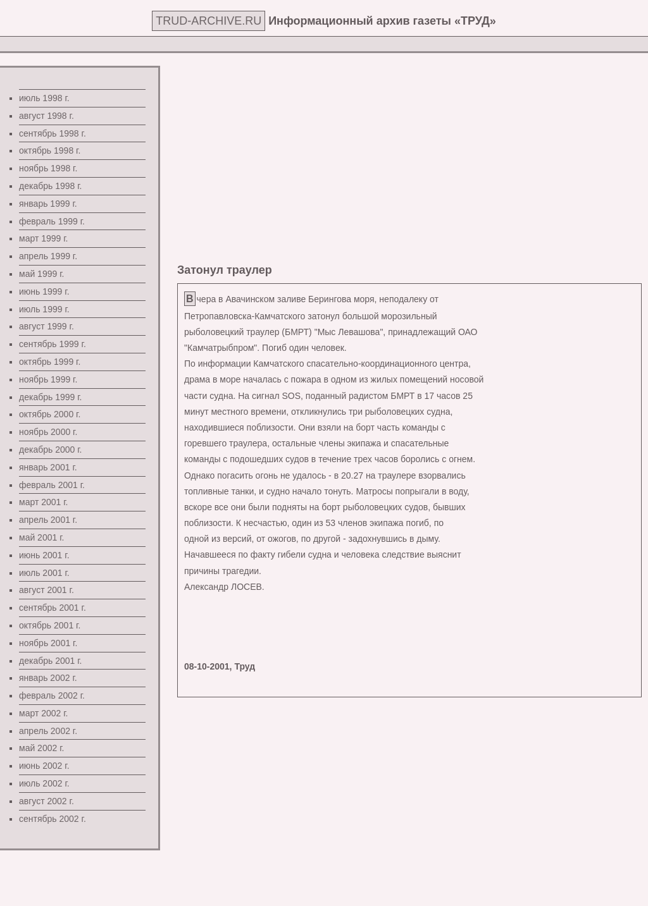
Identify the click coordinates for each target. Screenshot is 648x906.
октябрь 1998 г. (49, 150)
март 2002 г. (43, 713)
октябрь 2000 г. (49, 414)
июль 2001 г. (44, 573)
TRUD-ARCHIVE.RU (208, 21)
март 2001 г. (43, 502)
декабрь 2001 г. (50, 661)
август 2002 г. (46, 801)
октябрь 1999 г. (49, 362)
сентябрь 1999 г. (52, 344)
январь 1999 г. (48, 204)
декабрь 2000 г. (50, 449)
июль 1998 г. (44, 98)
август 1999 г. (46, 326)
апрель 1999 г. (48, 256)
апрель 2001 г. (48, 520)
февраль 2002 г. (52, 695)
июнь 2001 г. (44, 555)
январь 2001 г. (48, 467)
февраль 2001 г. (52, 485)
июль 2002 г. (44, 783)
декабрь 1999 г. (50, 397)
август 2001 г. (46, 590)
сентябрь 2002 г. (52, 819)
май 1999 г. (41, 274)
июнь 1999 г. (44, 291)
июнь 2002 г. (44, 766)
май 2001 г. (41, 537)
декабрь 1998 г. (50, 186)
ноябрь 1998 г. (48, 168)
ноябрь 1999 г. (48, 379)
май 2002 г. (41, 748)
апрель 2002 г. (48, 731)
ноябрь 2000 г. (48, 432)
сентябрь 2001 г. (52, 608)
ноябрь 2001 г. (48, 643)
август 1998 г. (46, 116)
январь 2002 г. (48, 678)
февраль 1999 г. (52, 221)
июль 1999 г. (44, 309)
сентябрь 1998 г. (52, 133)
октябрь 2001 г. (49, 625)
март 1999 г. (43, 238)
